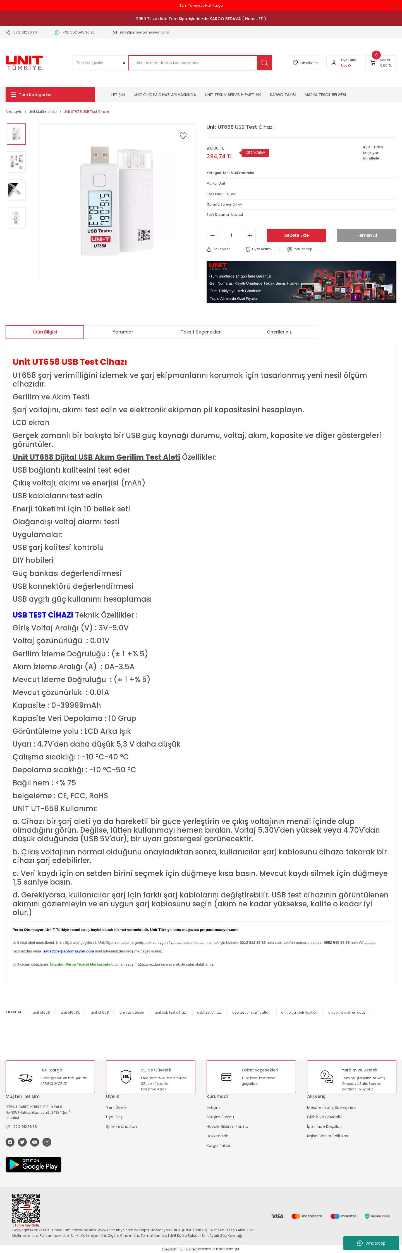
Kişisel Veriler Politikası (328, 1135)
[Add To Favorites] (183, 135)
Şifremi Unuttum (122, 1126)
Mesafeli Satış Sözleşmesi (331, 1107)
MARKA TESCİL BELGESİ (325, 94)
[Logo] (24, 62)
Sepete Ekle (297, 235)
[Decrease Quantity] (212, 234)
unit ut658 (41, 1011)
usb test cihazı (209, 1011)
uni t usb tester (131, 1011)
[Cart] (380, 62)
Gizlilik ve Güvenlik (324, 1116)
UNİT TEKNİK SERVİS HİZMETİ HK (233, 94)
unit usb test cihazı (170, 1011)
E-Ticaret (188, 1249)
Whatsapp (371, 1243)
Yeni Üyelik (116, 1107)
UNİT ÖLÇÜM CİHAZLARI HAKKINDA (165, 94)
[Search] (199, 62)
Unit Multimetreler (238, 172)
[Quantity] (231, 234)
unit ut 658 (100, 1011)
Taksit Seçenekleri (201, 331)
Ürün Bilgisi (45, 331)
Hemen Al (366, 235)
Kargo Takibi (218, 1145)
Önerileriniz (279, 331)
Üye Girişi (114, 1116)
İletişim (213, 1107)
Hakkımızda (217, 1135)
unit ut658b (70, 1011)
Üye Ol (346, 65)
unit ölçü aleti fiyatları (299, 1011)
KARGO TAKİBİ (283, 94)
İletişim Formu (220, 1116)
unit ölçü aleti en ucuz (346, 1011)
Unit (222, 183)
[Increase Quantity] (249, 234)
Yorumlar (123, 331)
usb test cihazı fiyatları (251, 1011)
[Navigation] (50, 94)
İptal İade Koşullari (324, 1126)
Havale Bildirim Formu (227, 1126)
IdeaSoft (170, 1249)
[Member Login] (333, 63)
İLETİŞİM (118, 94)
